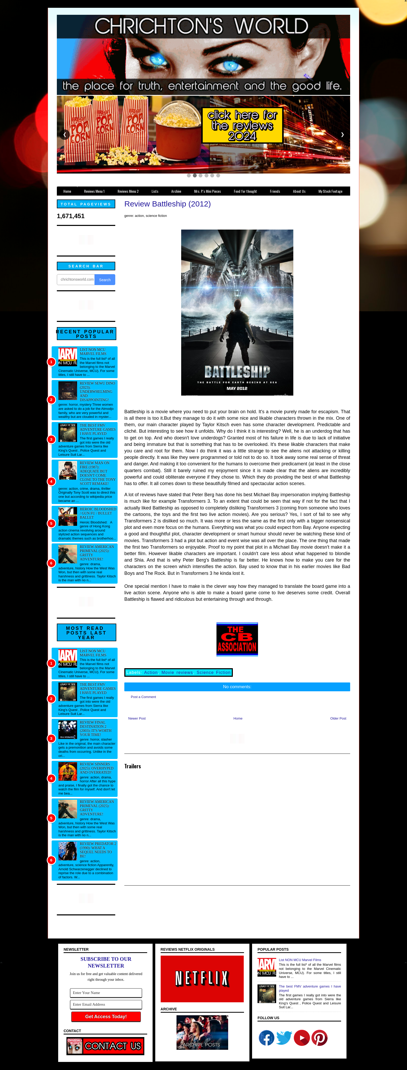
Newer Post (137, 718)
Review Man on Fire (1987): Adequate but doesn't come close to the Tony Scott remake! (98, 473)
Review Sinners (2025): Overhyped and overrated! (97, 768)
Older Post (338, 718)
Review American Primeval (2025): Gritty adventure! (97, 553)
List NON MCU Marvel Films (93, 352)
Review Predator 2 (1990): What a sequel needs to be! (98, 850)
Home (238, 718)
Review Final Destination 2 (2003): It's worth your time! (96, 728)
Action (151, 672)
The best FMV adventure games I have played (98, 429)
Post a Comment (143, 697)
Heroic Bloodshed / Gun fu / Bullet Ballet (98, 513)
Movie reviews (177, 672)
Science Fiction (214, 672)
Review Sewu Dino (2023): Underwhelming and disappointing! (97, 391)
